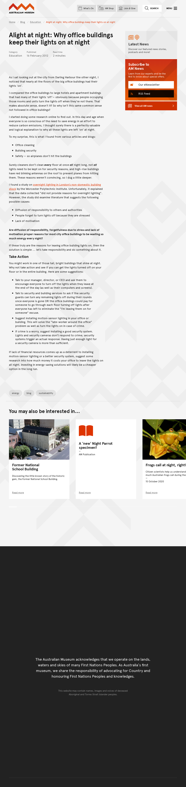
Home (12, 22)
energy (15, 393)
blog (29, 393)
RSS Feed (144, 93)
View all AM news (144, 105)
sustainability (46, 393)
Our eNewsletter (149, 84)
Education (36, 22)
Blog (23, 22)
